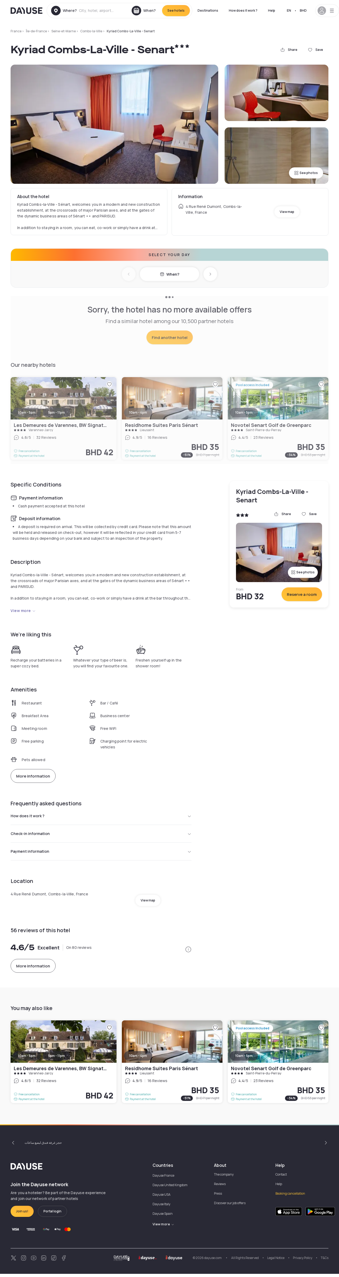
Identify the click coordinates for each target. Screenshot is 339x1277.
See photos (306, 173)
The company (224, 1177)
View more (23, 610)
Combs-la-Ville (91, 31)
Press (218, 1196)
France (16, 31)
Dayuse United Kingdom (170, 1188)
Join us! (22, 1214)
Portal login (52, 1214)
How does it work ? (243, 10)
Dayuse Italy (161, 1207)
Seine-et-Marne (63, 31)
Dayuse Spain (163, 1217)
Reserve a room (302, 594)
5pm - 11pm (56, 1059)
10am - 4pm (138, 1059)
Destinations (208, 10)
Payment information (101, 854)
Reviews (220, 1187)
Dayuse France (163, 1178)
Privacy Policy (302, 1261)
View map (287, 211)
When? (169, 274)
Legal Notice (275, 1261)
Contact (281, 1177)
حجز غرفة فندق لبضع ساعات (43, 1146)
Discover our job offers (230, 1206)
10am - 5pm (26, 1059)
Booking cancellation (290, 1196)
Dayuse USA (162, 1197)
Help (271, 10)
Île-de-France (36, 31)
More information (33, 776)
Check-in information (101, 835)
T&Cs (324, 1261)
